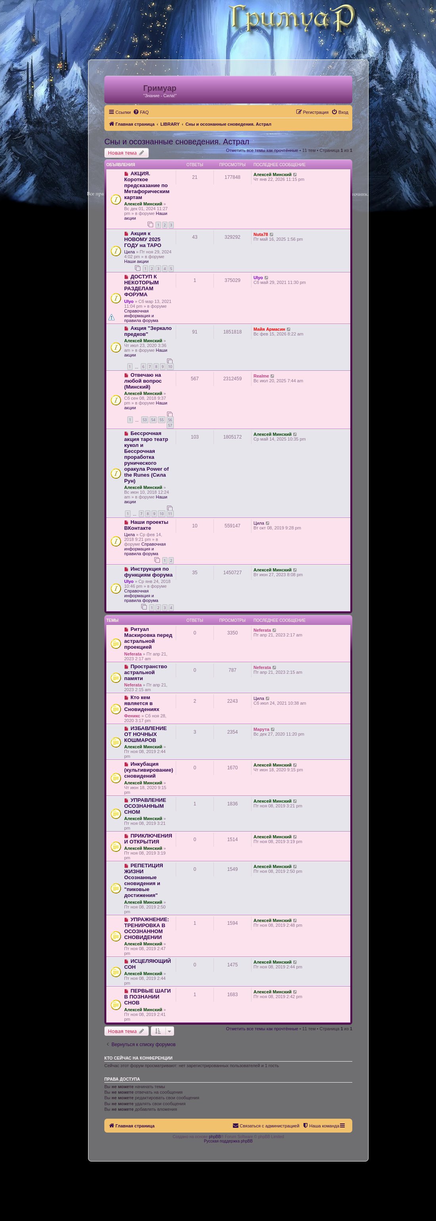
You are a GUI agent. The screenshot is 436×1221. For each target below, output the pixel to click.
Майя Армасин (269, 329)
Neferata (133, 654)
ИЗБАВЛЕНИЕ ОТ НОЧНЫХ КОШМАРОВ (145, 734)
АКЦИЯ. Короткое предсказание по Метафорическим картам (146, 185)
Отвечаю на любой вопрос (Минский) (143, 381)
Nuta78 (261, 234)
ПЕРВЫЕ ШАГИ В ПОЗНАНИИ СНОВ (147, 997)
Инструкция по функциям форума (148, 572)
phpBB (215, 1137)
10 (170, 366)
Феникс (132, 715)
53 (145, 419)
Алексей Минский (143, 203)
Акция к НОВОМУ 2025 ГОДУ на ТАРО (142, 239)
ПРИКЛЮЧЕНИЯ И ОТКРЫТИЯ (148, 839)
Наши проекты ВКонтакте (146, 525)
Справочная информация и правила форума (141, 316)
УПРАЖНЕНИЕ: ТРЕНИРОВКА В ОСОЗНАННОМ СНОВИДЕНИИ (146, 928)
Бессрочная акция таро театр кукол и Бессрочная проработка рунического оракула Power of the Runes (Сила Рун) (146, 457)
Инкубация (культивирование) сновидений (148, 770)
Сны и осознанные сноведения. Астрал (177, 141)
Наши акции (136, 261)
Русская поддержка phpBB (228, 1141)
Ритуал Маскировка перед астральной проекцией (148, 638)
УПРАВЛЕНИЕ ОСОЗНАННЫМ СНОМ (145, 806)
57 (170, 425)
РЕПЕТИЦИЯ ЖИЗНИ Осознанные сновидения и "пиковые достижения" (143, 880)
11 (170, 513)
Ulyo (129, 301)
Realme (261, 376)
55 (161, 419)
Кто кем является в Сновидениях (141, 703)
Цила (129, 251)
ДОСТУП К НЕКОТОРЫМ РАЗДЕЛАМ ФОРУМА (141, 285)
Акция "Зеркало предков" (148, 331)
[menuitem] (141, 112)
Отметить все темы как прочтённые (262, 150)
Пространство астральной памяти (145, 672)
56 (170, 419)
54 (153, 419)
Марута (261, 729)
